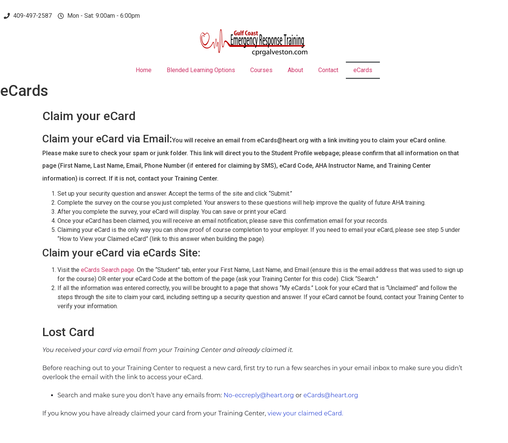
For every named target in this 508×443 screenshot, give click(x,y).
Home (144, 70)
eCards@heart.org (331, 395)
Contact (328, 70)
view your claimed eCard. (305, 413)
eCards (362, 70)
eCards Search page (107, 269)
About (295, 70)
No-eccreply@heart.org (258, 395)
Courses (261, 70)
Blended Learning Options (201, 70)
